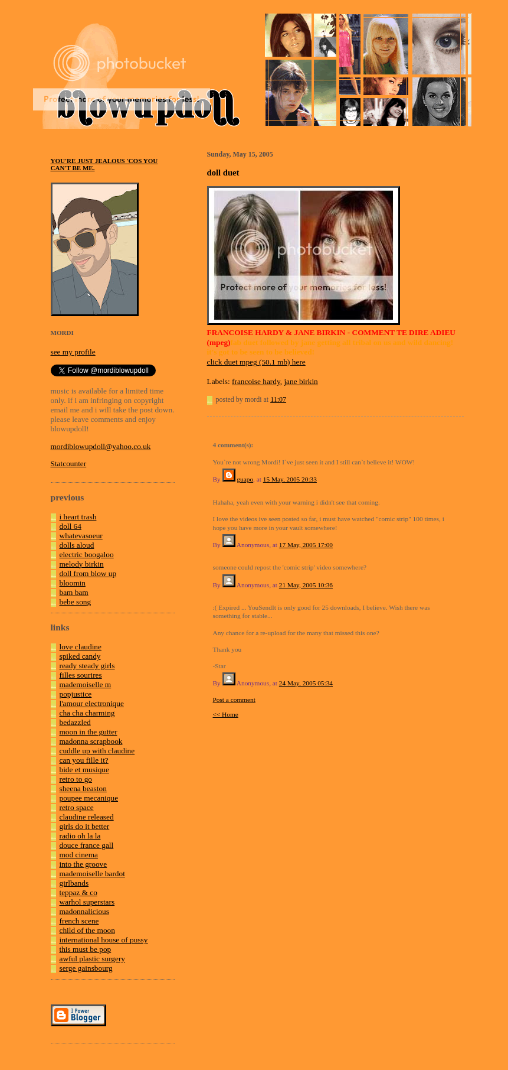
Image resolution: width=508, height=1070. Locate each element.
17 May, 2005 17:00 (306, 544)
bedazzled (75, 722)
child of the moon (87, 930)
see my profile (73, 351)
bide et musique (84, 769)
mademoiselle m (86, 684)
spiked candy (80, 656)
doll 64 (70, 526)
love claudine (80, 646)
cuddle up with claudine (97, 750)
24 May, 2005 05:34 (306, 683)
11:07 (278, 399)
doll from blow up (88, 573)
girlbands (74, 883)
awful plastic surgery (93, 958)
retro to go (76, 779)
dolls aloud (77, 545)
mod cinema (79, 854)
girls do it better (85, 826)
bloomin (73, 582)
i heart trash (78, 516)
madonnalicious (84, 911)
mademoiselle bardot (92, 873)
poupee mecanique (89, 797)
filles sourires (81, 675)
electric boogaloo (87, 554)
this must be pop (86, 949)
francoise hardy (256, 381)
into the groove (83, 864)
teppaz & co (78, 892)
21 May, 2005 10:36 (306, 584)
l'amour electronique (92, 703)
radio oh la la (80, 835)
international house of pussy (104, 939)
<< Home (225, 714)
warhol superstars (87, 901)
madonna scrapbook (91, 741)
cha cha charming (87, 712)
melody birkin (82, 564)
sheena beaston (83, 788)
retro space (77, 807)
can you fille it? (84, 760)
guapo (245, 479)
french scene (79, 920)
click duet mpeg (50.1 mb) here (256, 361)
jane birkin (300, 381)
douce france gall (87, 845)
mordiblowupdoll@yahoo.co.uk (101, 446)
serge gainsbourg (86, 968)
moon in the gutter (88, 731)
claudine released (87, 816)
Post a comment (234, 699)
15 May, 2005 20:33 (290, 479)
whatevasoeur (81, 535)
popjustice (76, 694)
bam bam (74, 592)
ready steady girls (87, 665)
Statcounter (69, 463)
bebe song (75, 601)
